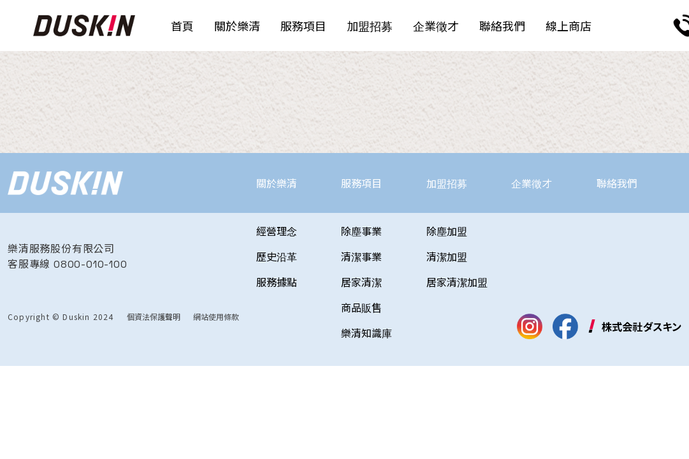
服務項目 (303, 25)
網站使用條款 (216, 316)
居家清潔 (361, 281)
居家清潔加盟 (457, 281)
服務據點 (276, 281)
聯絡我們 (502, 25)
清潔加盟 (446, 256)
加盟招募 (370, 25)
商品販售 (361, 307)
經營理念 (276, 230)
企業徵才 (436, 25)
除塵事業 (361, 230)
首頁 (182, 25)
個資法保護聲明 (153, 316)
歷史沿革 (276, 256)
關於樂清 (237, 25)
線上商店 (568, 25)
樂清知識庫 (366, 332)
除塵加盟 (446, 230)
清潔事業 (361, 256)
